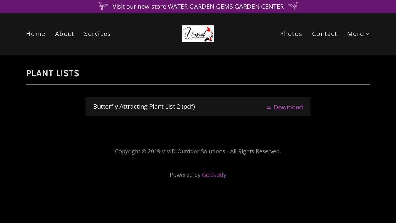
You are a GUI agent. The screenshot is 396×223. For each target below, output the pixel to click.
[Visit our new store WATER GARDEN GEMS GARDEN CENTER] (198, 6)
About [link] (64, 33)
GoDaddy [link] (214, 174)
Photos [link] (291, 33)
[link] (198, 33)
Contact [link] (324, 33)
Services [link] (97, 33)
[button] (358, 33)
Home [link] (35, 33)
